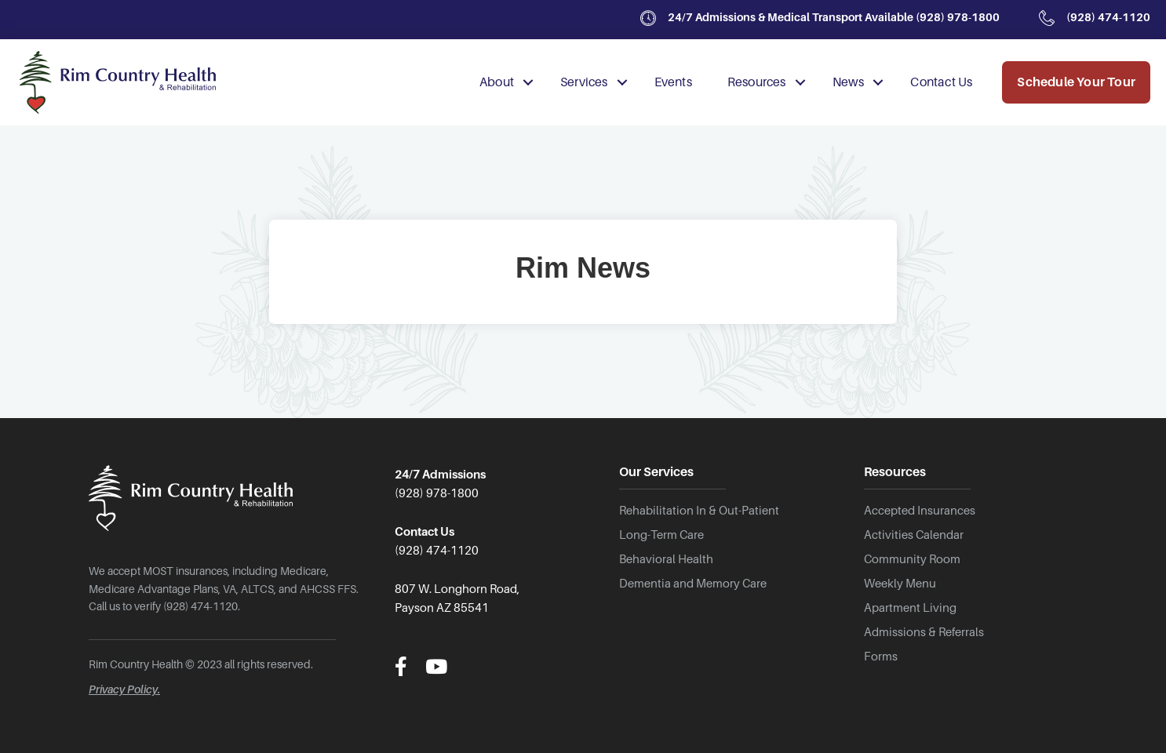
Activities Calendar (914, 535)
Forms (881, 656)
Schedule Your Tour (1076, 82)
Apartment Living (910, 608)
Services (584, 82)
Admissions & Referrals (924, 632)
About (496, 82)
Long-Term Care (661, 535)
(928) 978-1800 (956, 17)
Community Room (912, 559)
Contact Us (941, 82)
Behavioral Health (666, 559)
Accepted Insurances (919, 510)
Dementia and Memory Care (693, 583)
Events (673, 82)
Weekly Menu (900, 583)
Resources (756, 82)
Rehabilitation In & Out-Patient (699, 510)
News (849, 82)
